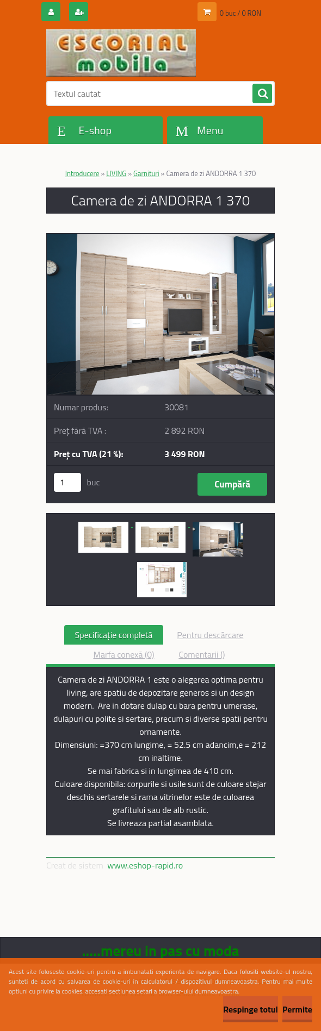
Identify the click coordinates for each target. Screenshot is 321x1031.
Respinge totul (250, 1009)
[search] (262, 94)
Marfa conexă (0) (123, 654)
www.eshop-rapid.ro (145, 865)
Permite (297, 1009)
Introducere (82, 173)
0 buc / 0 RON (240, 13)
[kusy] (67, 482)
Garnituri (146, 173)
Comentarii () (201, 654)
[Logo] (121, 53)
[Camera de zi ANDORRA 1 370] (160, 238)
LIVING (116, 173)
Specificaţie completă (114, 634)
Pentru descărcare (210, 634)
